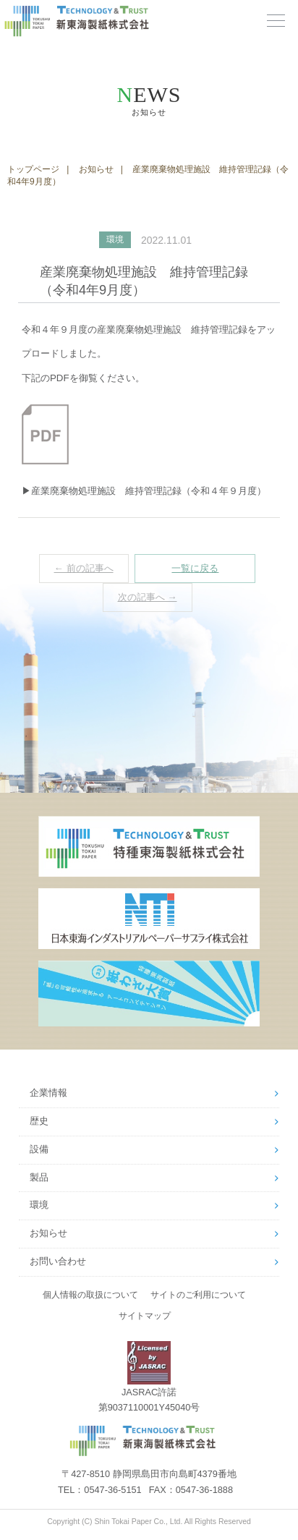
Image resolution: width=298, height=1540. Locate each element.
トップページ (33, 169)
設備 (39, 1149)
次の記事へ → (147, 597)
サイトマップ (145, 1316)
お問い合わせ (58, 1261)
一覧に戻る (194, 568)
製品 (39, 1178)
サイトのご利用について (198, 1295)
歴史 (39, 1121)
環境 (39, 1205)
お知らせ (96, 169)
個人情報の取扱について (90, 1295)
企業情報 (48, 1093)
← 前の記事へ (84, 568)
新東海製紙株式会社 (109, 21)
